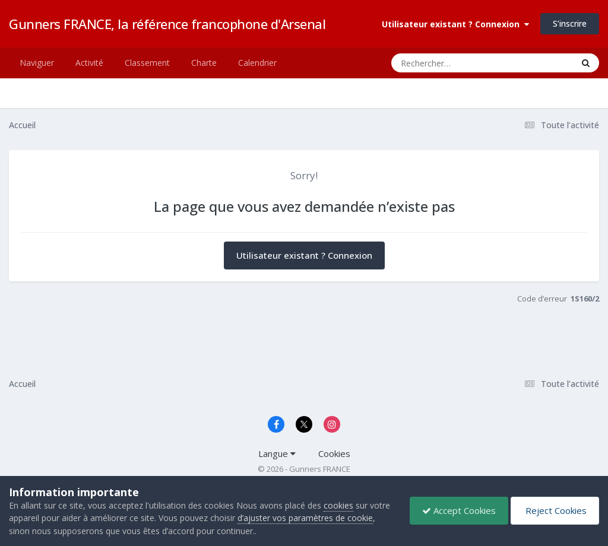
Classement (147, 62)
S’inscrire (570, 23)
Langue (277, 453)
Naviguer (37, 62)
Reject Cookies (555, 510)
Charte (204, 62)
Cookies (334, 453)
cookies (338, 505)
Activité (89, 62)
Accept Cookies (459, 510)
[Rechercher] (448, 62)
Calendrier (257, 62)
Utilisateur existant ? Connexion (455, 24)
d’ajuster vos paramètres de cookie (305, 517)
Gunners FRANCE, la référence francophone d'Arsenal (167, 24)
